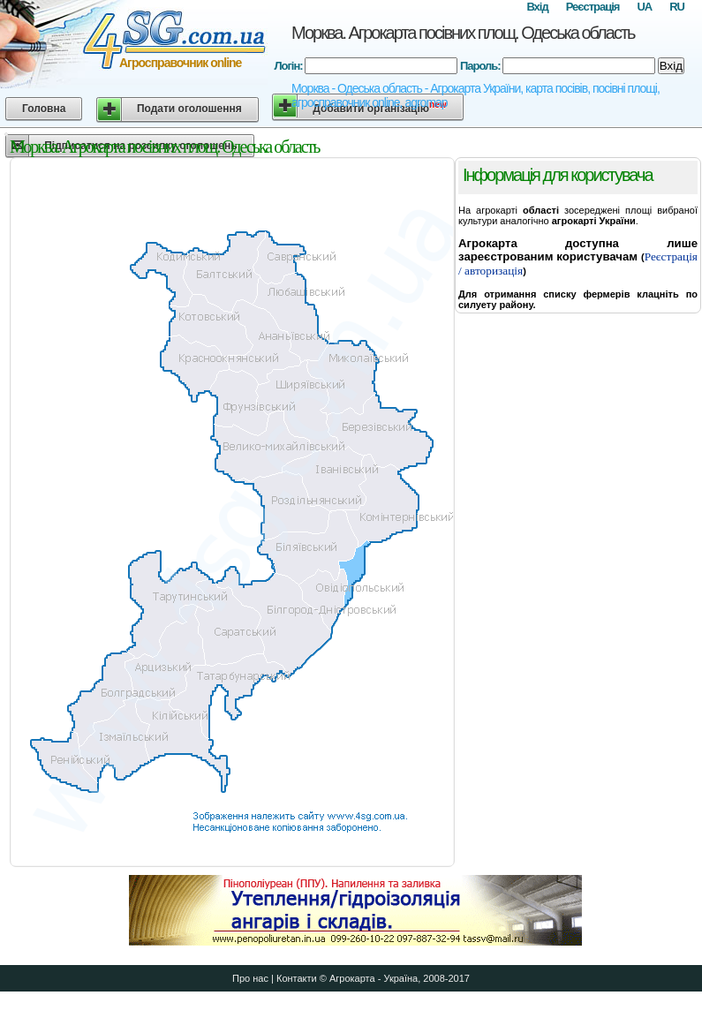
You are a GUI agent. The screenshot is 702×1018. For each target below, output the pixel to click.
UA (644, 6)
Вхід (536, 6)
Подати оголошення (189, 108)
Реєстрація (593, 6)
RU (676, 6)
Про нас (250, 978)
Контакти (296, 978)
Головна (43, 108)
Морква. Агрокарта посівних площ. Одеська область (462, 32)
